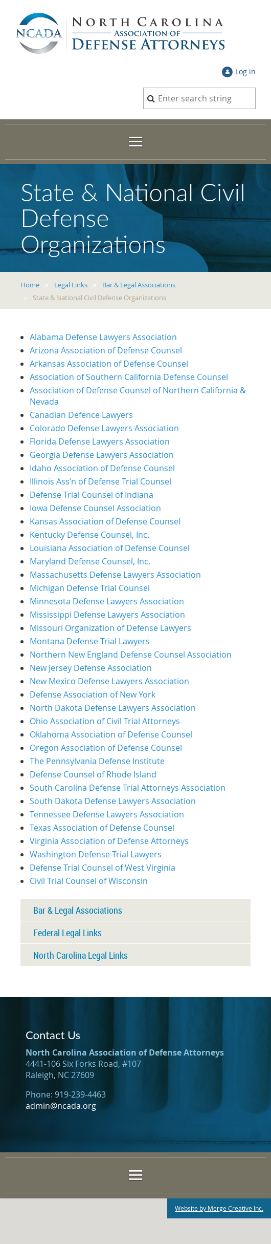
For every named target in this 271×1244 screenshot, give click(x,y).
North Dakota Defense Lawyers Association (113, 707)
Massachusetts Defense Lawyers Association (115, 574)
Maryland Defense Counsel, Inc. (90, 561)
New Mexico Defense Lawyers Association (109, 681)
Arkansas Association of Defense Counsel (109, 363)
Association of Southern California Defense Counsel (129, 377)
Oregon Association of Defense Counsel (106, 747)
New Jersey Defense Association (91, 667)
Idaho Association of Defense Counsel (102, 468)
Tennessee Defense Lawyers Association (107, 814)
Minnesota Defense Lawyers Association (107, 601)
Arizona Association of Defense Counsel (106, 350)
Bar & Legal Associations (138, 284)
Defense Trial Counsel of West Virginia (102, 867)
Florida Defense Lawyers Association (100, 441)
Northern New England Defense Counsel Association (131, 654)
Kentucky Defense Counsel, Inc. (89, 534)
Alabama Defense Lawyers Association (103, 337)
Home (29, 284)
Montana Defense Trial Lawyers (90, 641)
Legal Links (70, 284)
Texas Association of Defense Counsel (102, 827)
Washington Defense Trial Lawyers (96, 854)
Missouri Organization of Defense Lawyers (110, 628)
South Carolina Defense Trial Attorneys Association (127, 787)
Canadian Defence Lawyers (81, 414)
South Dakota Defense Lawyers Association (113, 801)
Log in (245, 71)
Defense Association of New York (92, 694)
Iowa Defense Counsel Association (95, 508)
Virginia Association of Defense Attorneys (109, 841)
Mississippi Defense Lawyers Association (107, 614)
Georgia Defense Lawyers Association (102, 454)
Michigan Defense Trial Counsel (90, 588)
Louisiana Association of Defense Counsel (110, 548)
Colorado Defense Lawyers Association (104, 428)
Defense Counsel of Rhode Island (93, 774)
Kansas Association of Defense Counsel (105, 521)
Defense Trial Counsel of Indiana (91, 494)
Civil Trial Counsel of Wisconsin (89, 881)
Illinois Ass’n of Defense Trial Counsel (100, 481)
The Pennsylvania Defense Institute (97, 761)
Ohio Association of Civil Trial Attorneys (105, 721)
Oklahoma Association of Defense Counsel (111, 734)
